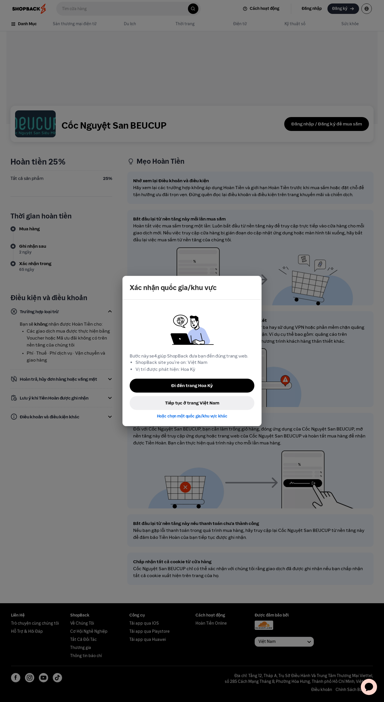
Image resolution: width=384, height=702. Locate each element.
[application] (369, 687)
